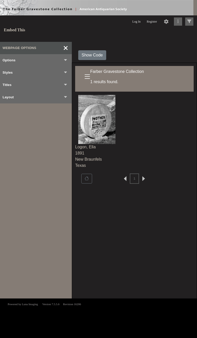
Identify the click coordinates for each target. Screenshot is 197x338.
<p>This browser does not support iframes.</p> (98, 317)
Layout (35, 97)
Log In (136, 21)
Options (35, 60)
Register (152, 21)
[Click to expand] (189, 21)
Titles (35, 85)
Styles (35, 73)
